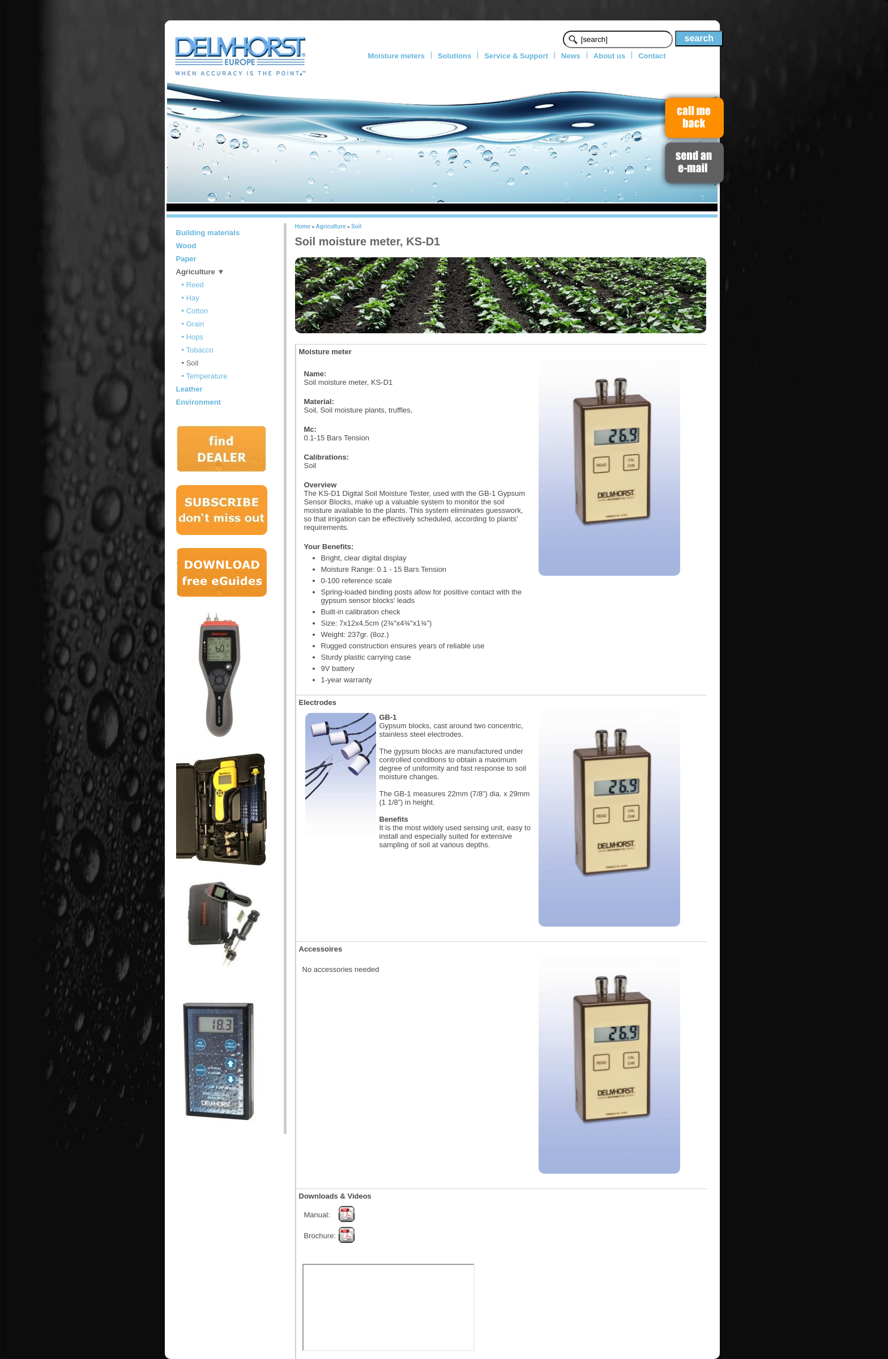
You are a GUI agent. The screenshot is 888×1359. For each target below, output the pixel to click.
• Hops (193, 337)
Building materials (208, 232)
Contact (651, 56)
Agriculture (330, 226)
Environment (198, 402)
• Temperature (205, 376)
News (570, 56)
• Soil (190, 363)
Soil (356, 226)
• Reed (193, 285)
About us (609, 56)
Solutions (454, 56)
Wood (186, 245)
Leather (189, 389)
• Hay (190, 298)
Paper (186, 258)
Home (303, 226)
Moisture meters (396, 56)
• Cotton (195, 311)
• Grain (193, 324)
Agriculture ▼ (200, 271)
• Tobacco (198, 350)
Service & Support (516, 56)
